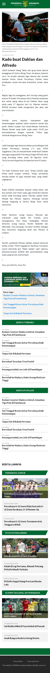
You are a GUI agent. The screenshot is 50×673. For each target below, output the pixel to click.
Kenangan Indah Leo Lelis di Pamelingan (22, 369)
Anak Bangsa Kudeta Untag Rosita (21, 638)
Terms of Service (33, 661)
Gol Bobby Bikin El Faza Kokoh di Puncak (24, 626)
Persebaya (5, 329)
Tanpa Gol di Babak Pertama (17, 313)
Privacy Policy (18, 661)
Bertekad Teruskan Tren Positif (18, 361)
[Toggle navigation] (4, 4)
